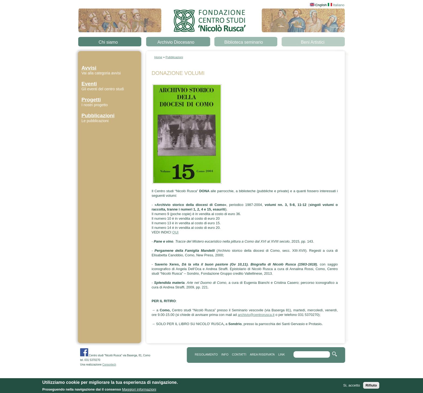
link (281, 354)
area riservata (262, 354)
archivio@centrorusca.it (256, 315)
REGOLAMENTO (206, 354)
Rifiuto (371, 386)
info (224, 354)
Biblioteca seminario (243, 42)
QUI (175, 232)
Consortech (109, 364)
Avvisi (88, 68)
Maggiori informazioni (139, 390)
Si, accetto (351, 386)
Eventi (89, 84)
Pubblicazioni (174, 57)
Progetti (91, 99)
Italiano (336, 5)
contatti (239, 354)
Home (158, 57)
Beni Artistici (312, 42)
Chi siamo (108, 42)
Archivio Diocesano (176, 42)
